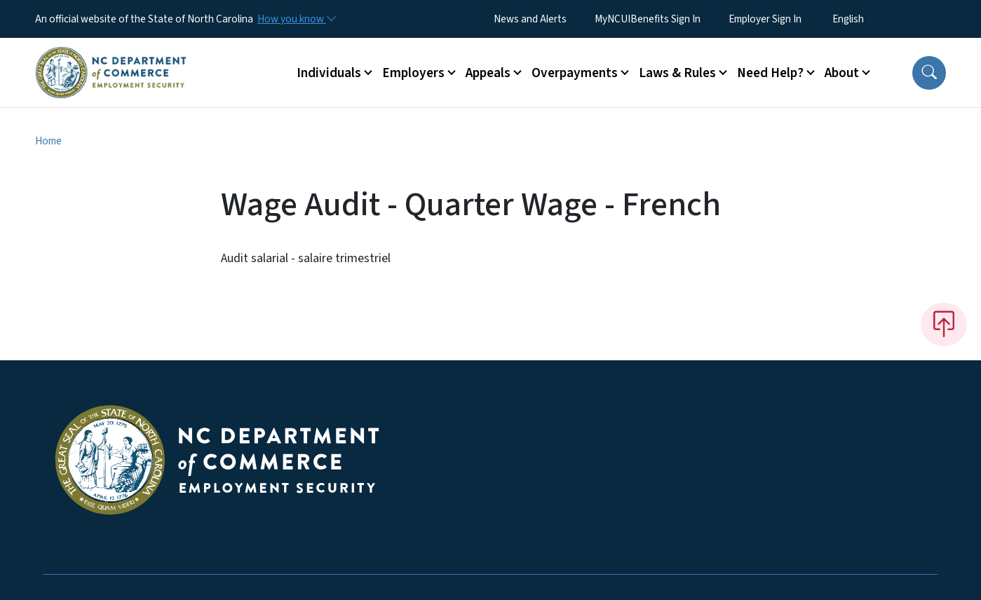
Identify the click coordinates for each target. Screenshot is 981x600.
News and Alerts (530, 19)
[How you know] (296, 18)
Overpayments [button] (575, 73)
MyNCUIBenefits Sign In (648, 19)
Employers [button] (413, 73)
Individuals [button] (329, 73)
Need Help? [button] (770, 73)
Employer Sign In (765, 19)
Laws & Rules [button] (677, 73)
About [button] (842, 73)
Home (48, 141)
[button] (929, 73)
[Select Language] (869, 18)
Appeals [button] (488, 73)
